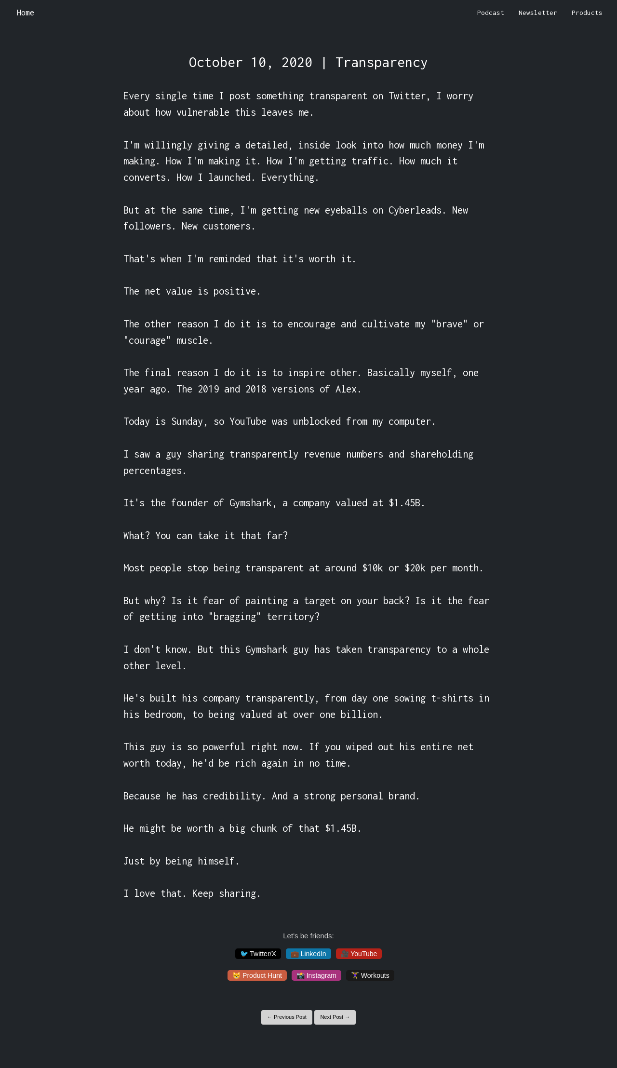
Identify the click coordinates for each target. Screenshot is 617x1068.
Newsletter (538, 12)
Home (25, 12)
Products (587, 12)
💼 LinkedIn (308, 954)
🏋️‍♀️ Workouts (370, 975)
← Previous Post (287, 1017)
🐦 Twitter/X (258, 954)
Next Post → (335, 1017)
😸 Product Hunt (257, 975)
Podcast (490, 12)
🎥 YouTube (359, 954)
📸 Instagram (316, 975)
